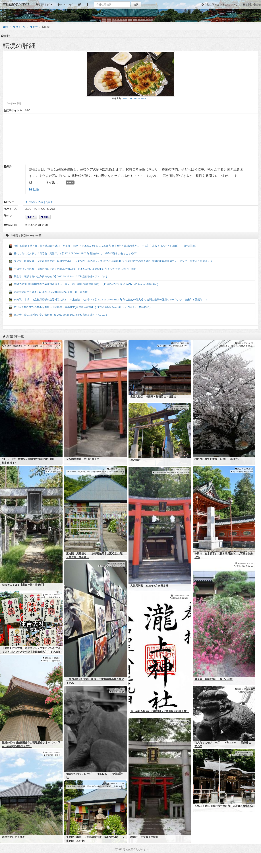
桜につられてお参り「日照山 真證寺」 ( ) (73, 253)
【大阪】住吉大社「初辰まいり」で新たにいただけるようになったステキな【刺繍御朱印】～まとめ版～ (31, 652)
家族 (46, 217)
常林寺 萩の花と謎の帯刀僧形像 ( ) (58, 314)
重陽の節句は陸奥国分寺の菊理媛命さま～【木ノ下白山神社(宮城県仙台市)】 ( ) (83, 284)
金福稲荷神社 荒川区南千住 (82, 459)
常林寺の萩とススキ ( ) (49, 291)
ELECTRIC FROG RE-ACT (136, 98)
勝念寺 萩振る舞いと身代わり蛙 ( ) (58, 276)
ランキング (66, 4)
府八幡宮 (135, 459)
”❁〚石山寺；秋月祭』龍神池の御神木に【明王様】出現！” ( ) (104, 245)
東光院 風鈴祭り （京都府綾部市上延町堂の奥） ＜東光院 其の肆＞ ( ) (110, 261)
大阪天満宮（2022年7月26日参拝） (150, 585)
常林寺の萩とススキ (13, 837)
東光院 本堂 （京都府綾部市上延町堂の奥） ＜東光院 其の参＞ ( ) (108, 299)
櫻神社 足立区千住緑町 (144, 837)
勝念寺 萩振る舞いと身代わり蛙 (213, 679)
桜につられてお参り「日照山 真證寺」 (217, 459)
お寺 (32, 217)
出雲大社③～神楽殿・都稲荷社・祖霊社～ (154, 396)
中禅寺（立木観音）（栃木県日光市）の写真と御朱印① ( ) (73, 268)
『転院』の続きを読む (40, 202)
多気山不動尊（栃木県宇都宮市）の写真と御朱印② (223, 805)
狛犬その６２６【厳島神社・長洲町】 (23, 584)
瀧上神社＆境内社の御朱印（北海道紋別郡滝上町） (159, 711)
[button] (44, 4)
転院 (35, 189)
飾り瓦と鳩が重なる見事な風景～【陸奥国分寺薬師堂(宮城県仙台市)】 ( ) (79, 307)
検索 (135, 4)
